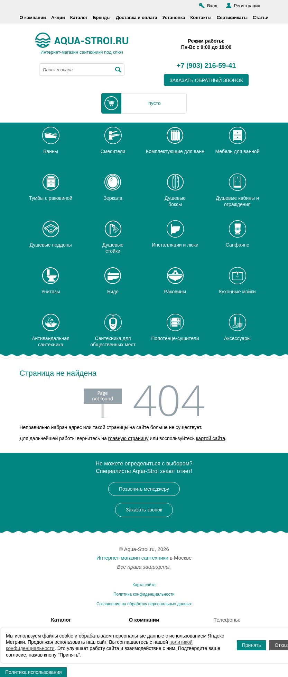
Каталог (78, 17)
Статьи (260, 17)
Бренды (102, 17)
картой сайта (210, 438)
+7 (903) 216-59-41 (206, 65)
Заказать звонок (144, 510)
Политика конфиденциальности (144, 594)
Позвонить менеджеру (144, 489)
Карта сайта (144, 584)
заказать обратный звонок (206, 80)
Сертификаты (232, 17)
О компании (33, 17)
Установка (173, 17)
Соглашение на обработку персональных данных (144, 604)
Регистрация (247, 5)
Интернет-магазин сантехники (132, 558)
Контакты (200, 17)
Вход (212, 5)
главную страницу (128, 438)
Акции (58, 17)
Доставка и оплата (136, 17)
